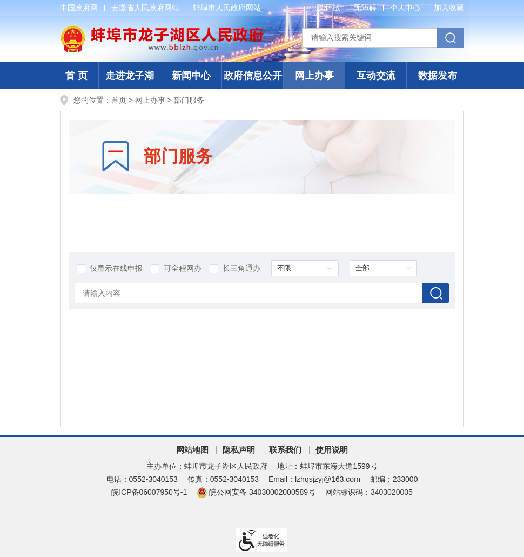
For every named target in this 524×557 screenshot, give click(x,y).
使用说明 (331, 449)
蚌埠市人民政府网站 (227, 7)
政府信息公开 (253, 75)
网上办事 (314, 75)
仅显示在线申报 (110, 268)
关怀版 (329, 7)
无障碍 (365, 7)
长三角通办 (235, 268)
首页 (118, 100)
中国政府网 (79, 7)
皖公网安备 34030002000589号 (256, 492)
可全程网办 (176, 268)
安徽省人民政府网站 (145, 7)
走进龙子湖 (129, 75)
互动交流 (376, 75)
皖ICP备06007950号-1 (149, 492)
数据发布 (437, 75)
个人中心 (405, 7)
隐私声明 (239, 449)
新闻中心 (191, 75)
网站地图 (192, 449)
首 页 (76, 75)
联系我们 (285, 449)
